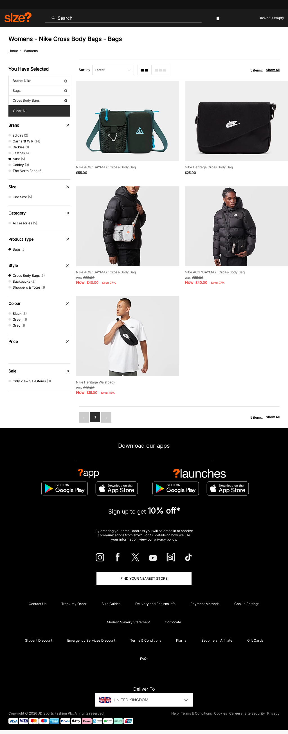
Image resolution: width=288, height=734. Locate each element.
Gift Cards (255, 640)
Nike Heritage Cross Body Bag (209, 167)
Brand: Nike (40, 81)
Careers (235, 713)
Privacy (273, 713)
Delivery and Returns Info (155, 604)
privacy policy (165, 539)
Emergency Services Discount (91, 640)
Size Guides (111, 604)
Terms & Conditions (145, 640)
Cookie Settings (246, 604)
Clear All (19, 111)
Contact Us (37, 604)
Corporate (173, 622)
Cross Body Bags (40, 100)
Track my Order (74, 604)
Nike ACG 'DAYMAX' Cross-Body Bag (106, 167)
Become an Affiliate (216, 640)
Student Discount (38, 640)
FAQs (144, 659)
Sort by (84, 70)
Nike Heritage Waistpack (95, 382)
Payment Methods (204, 604)
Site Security (254, 713)
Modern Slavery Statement (128, 622)
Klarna (181, 640)
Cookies (220, 713)
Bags (40, 90)
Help (175, 713)
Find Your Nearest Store (144, 578)
